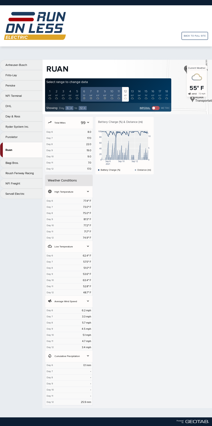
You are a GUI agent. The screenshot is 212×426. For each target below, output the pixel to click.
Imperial (145, 108)
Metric (165, 108)
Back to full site (195, 35)
